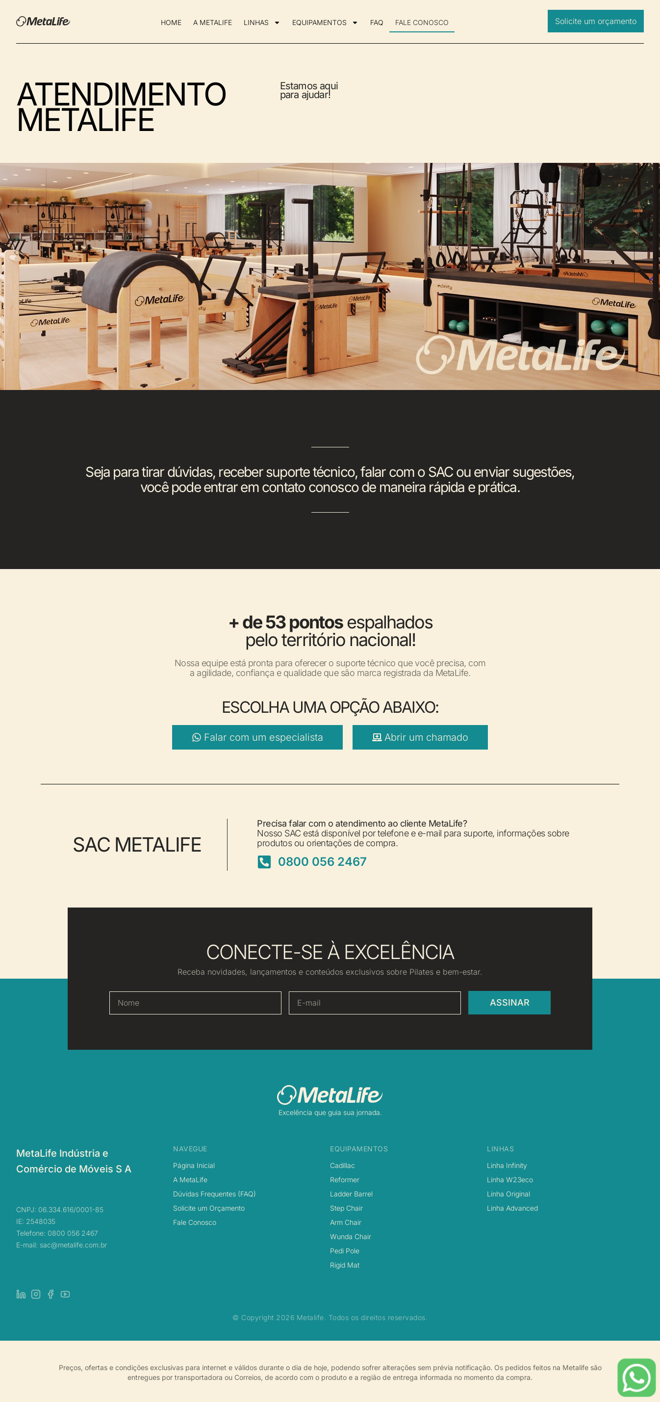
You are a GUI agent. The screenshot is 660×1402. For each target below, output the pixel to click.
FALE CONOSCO (422, 22)
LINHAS (262, 22)
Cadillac (342, 1165)
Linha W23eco (510, 1179)
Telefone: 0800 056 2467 (57, 1233)
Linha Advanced (512, 1208)
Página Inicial (194, 1165)
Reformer (344, 1179)
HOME (171, 22)
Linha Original (508, 1194)
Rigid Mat (344, 1265)
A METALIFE (212, 22)
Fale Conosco (194, 1222)
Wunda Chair (350, 1236)
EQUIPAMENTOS (325, 22)
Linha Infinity (507, 1165)
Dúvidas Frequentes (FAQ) (214, 1194)
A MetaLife (190, 1179)
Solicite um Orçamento (209, 1208)
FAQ (376, 22)
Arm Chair (345, 1222)
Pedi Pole (344, 1250)
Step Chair (346, 1208)
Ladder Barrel (351, 1194)
